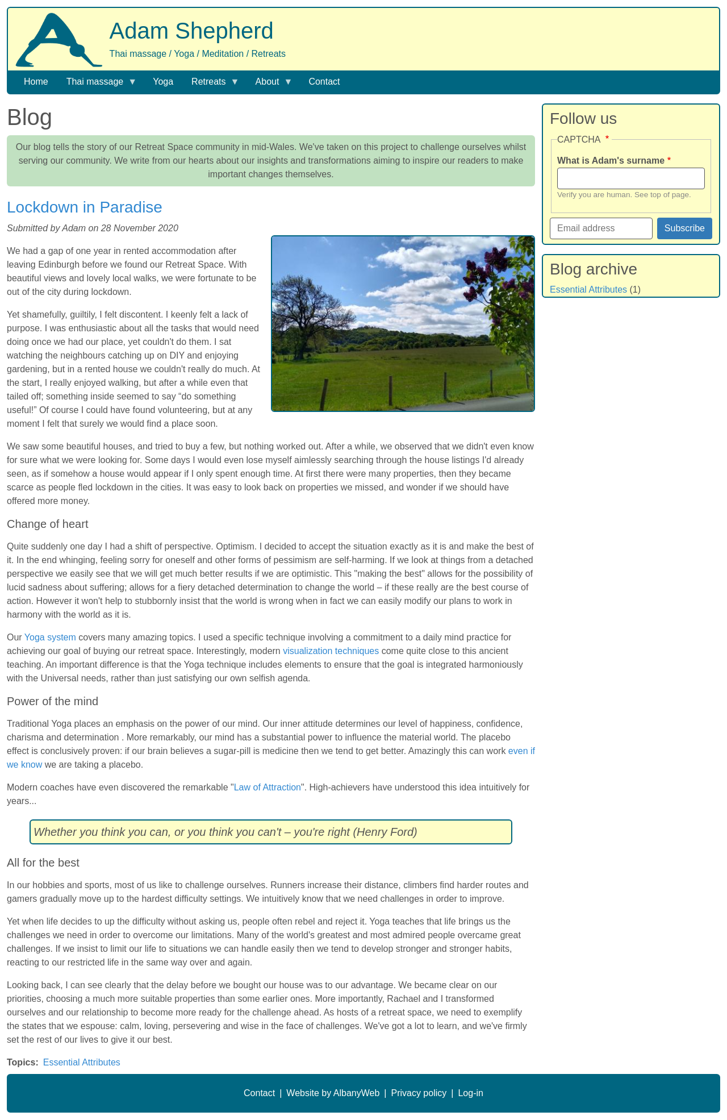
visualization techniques (331, 651)
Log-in (470, 1093)
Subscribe (685, 228)
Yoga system (50, 637)
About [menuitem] (269, 85)
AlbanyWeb (356, 1093)
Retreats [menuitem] (210, 85)
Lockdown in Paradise (84, 207)
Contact (259, 1093)
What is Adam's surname (611, 160)
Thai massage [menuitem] (97, 85)
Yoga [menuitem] (163, 81)
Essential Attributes (81, 1062)
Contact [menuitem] (324, 81)
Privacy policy (418, 1093)
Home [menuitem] (36, 81)
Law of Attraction (267, 787)
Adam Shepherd (192, 30)
